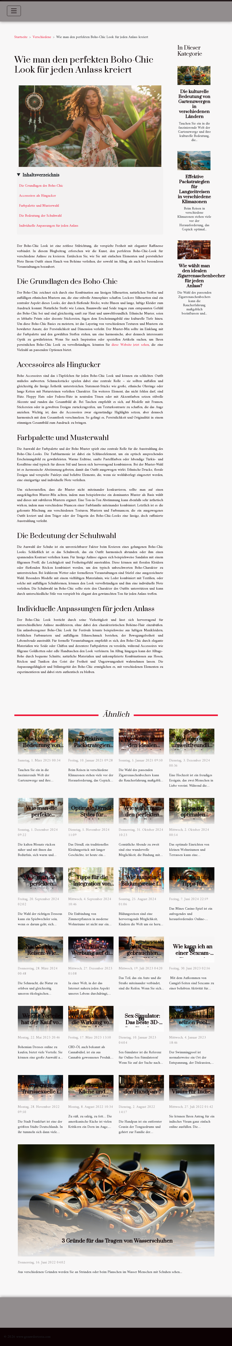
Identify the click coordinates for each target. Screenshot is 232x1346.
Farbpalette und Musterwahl (39, 206)
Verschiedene (42, 37)
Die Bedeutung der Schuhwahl (40, 216)
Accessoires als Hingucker (37, 196)
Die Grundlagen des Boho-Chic (41, 186)
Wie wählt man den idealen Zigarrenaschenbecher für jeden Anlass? (201, 276)
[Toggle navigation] (14, 11)
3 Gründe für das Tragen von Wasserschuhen (117, 1241)
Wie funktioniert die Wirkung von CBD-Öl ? (92, 1022)
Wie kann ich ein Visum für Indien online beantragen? (193, 1095)
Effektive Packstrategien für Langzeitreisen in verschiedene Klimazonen (194, 189)
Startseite (20, 37)
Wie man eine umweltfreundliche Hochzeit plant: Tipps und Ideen (194, 749)
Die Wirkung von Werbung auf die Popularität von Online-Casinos (92, 956)
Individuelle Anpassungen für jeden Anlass (48, 226)
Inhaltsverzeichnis (40, 175)
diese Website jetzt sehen (130, 345)
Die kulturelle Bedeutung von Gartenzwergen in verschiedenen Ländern (194, 104)
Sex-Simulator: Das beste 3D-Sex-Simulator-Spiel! (142, 1026)
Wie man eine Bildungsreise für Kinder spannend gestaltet (142, 887)
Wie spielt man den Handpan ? (142, 1088)
